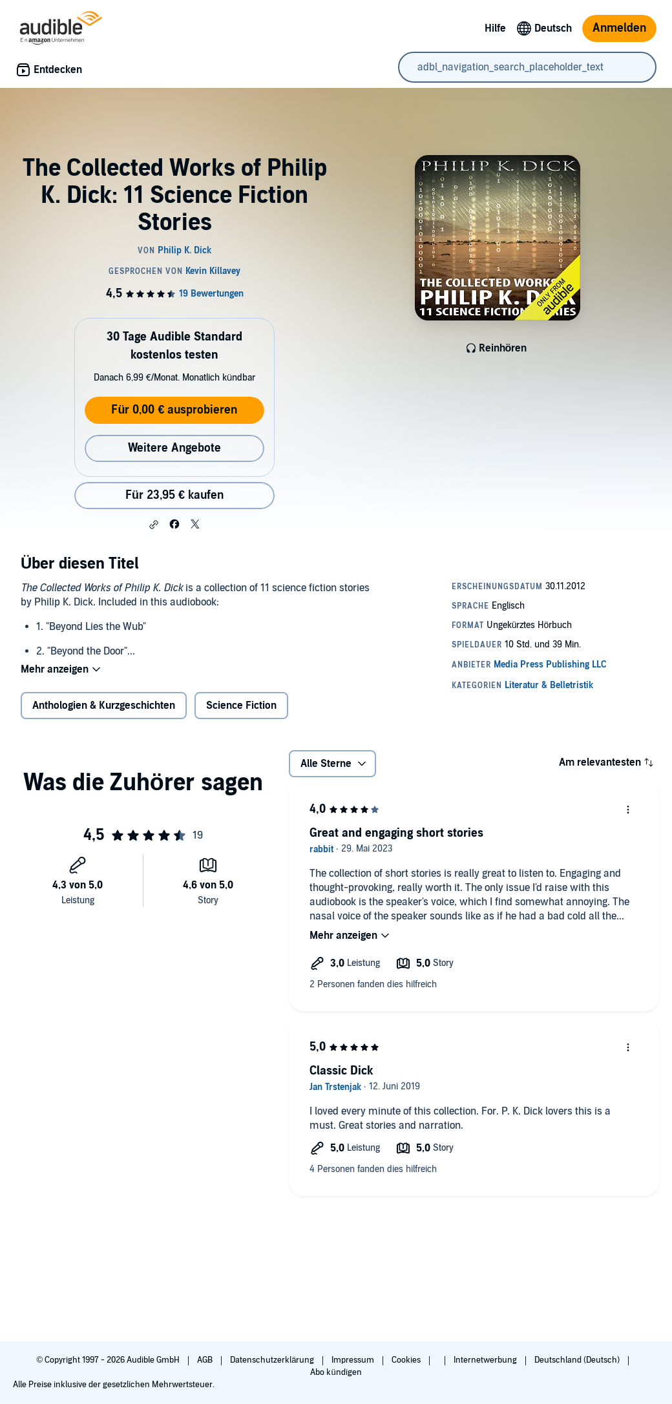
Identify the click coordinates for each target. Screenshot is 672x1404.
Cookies (407, 1360)
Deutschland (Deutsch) (578, 1360)
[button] (154, 524)
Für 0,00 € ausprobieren (174, 410)
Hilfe (495, 28)
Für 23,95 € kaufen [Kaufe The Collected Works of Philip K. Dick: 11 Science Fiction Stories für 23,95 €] (174, 495)
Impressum (353, 1360)
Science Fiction (241, 705)
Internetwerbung (486, 1360)
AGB (206, 1360)
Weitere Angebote (174, 448)
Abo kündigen (335, 1372)
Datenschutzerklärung (273, 1360)
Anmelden (619, 28)
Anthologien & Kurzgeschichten (103, 705)
